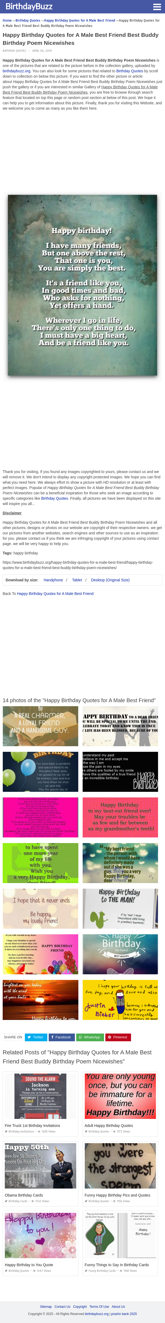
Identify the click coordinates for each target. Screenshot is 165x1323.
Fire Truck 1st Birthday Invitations (32, 1125)
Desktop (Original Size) (110, 580)
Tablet (77, 580)
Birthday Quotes (14, 51)
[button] (157, 6)
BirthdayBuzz (28, 6)
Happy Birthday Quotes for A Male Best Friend (55, 593)
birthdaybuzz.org (16, 71)
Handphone (53, 580)
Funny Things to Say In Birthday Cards (117, 1265)
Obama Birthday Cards (24, 1195)
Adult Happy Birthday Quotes (109, 1125)
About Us (118, 1307)
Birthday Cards (16, 1201)
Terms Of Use (99, 1307)
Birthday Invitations (19, 1131)
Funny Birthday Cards (100, 1271)
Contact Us (62, 1307)
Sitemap (46, 1307)
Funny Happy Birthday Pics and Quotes (117, 1195)
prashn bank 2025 (124, 1314)
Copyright (80, 1307)
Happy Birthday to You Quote (29, 1265)
